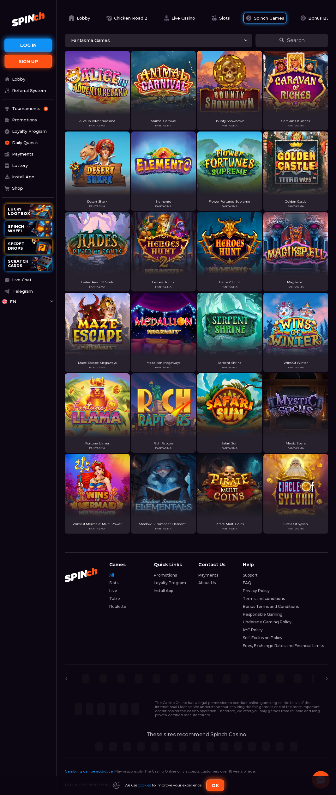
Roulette (117, 606)
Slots (113, 582)
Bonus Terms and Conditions (271, 606)
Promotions (165, 575)
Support (250, 575)
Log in (28, 45)
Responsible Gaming (263, 614)
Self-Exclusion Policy (262, 637)
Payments (208, 575)
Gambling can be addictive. (89, 771)
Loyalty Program (170, 582)
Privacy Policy (256, 590)
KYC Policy (253, 629)
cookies (144, 785)
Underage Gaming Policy (267, 622)
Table (114, 598)
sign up (28, 61)
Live (113, 590)
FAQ (247, 582)
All (111, 575)
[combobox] (28, 302)
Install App (163, 590)
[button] (28, 280)
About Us (207, 582)
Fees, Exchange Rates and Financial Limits (283, 645)
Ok (215, 785)
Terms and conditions (264, 598)
